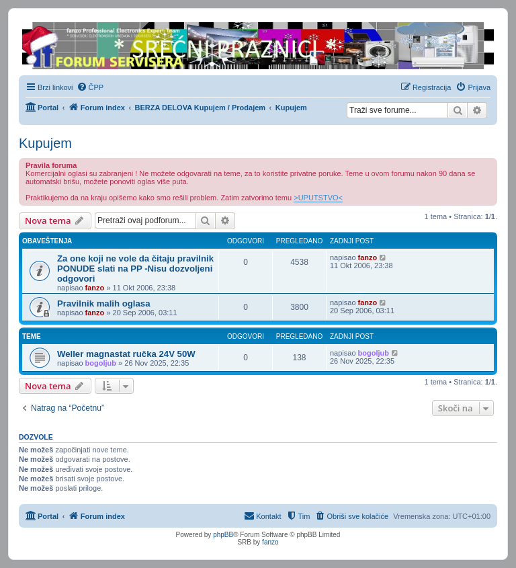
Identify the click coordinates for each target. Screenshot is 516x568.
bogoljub (100, 363)
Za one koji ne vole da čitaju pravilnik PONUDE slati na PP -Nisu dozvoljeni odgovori (135, 268)
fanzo (95, 288)
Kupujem (45, 143)
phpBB (223, 534)
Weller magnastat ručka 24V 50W (126, 354)
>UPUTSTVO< (318, 198)
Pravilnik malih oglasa (103, 303)
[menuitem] (90, 87)
